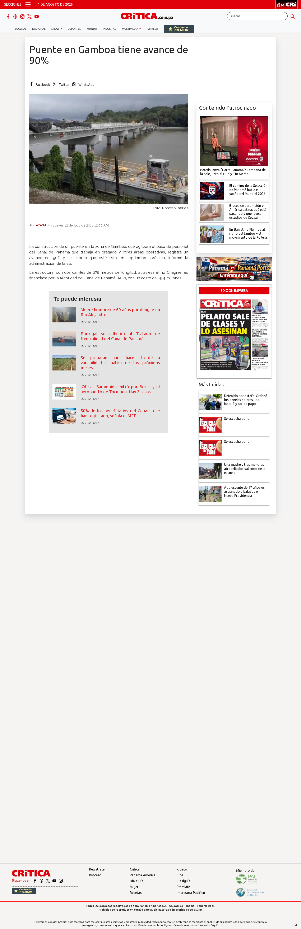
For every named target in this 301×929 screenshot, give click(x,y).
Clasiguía (183, 881)
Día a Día (136, 881)
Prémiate (183, 887)
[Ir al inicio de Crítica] (148, 15)
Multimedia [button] (130, 29)
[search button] (292, 16)
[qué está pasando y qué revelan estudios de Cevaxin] (212, 212)
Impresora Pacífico (191, 893)
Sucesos (20, 29)
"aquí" (214, 925)
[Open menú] (28, 4)
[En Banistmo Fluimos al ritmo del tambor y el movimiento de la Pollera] (212, 234)
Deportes (74, 29)
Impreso (152, 29)
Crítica (135, 869)
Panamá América (143, 875)
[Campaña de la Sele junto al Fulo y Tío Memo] (234, 141)
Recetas (136, 893)
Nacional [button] (39, 29)
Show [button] (55, 29)
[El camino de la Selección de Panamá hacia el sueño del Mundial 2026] (212, 190)
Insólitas (109, 29)
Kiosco (182, 869)
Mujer (134, 887)
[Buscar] (257, 16)
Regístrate (97, 869)
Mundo (92, 29)
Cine (180, 875)
